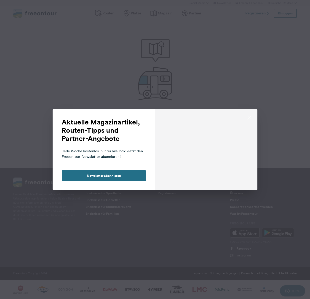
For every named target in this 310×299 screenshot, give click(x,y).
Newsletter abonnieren (104, 175)
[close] (249, 117)
